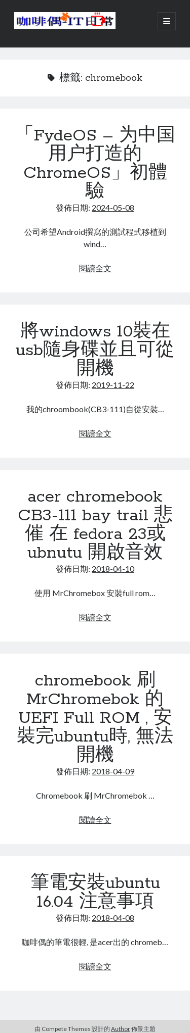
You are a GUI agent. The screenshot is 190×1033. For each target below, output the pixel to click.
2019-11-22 (113, 384)
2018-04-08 (113, 917)
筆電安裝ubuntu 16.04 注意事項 (95, 893)
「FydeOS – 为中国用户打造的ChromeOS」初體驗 (95, 164)
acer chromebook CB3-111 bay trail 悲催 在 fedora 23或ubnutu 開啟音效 (95, 525)
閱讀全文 (95, 268)
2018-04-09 (113, 771)
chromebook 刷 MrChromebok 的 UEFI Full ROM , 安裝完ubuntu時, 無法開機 (95, 718)
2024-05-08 (113, 207)
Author (120, 1028)
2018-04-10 (113, 568)
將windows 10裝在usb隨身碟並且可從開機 (95, 350)
